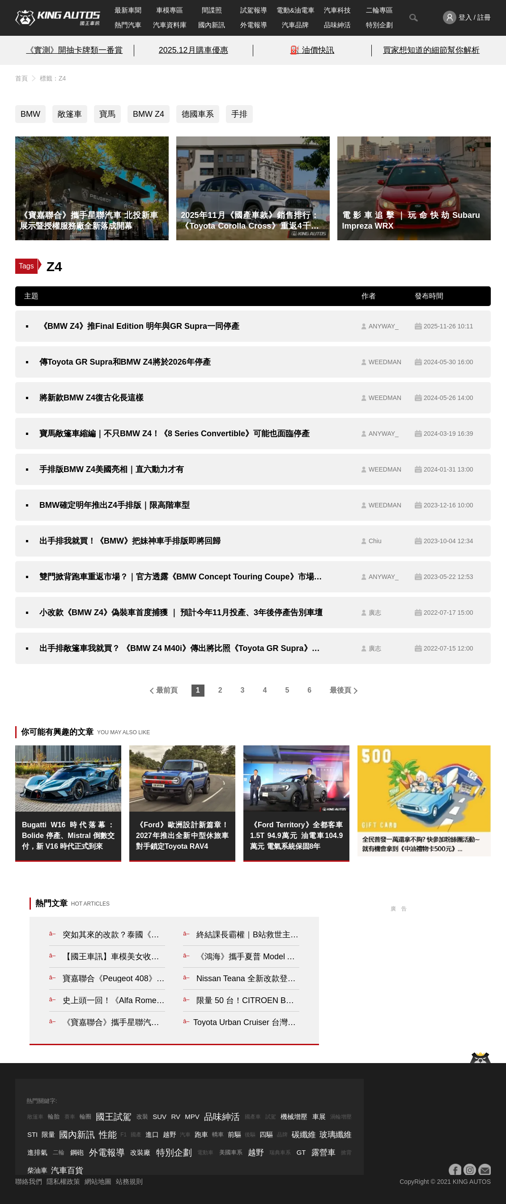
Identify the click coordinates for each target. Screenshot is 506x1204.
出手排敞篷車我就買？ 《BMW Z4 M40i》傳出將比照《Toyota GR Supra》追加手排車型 (181, 648)
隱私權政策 (63, 1181)
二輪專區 (379, 10)
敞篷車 (70, 114)
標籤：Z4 (53, 78)
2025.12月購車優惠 (193, 50)
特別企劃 (379, 25)
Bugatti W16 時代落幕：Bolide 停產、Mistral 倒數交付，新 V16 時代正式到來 (68, 835)
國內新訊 (211, 25)
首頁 (21, 78)
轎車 (218, 1134)
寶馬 (107, 114)
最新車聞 (128, 10)
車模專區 (169, 10)
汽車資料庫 (170, 25)
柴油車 (37, 1170)
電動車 (205, 1152)
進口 (152, 1134)
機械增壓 (294, 1116)
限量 (48, 1134)
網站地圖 (98, 1181)
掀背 (346, 1152)
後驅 (250, 1135)
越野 (169, 1134)
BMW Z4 (148, 114)
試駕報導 (253, 10)
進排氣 (37, 1152)
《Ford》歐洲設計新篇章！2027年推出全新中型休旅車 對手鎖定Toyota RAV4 (182, 835)
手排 (239, 114)
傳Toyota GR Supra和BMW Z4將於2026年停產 (125, 361)
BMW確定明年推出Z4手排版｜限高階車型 (114, 505)
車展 (319, 1116)
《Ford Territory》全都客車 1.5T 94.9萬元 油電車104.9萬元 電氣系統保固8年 (296, 835)
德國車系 (198, 114)
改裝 (142, 1116)
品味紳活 (337, 25)
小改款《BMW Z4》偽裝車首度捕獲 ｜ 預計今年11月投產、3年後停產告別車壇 (181, 612)
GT (301, 1152)
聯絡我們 (28, 1181)
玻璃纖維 (335, 1134)
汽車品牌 (295, 25)
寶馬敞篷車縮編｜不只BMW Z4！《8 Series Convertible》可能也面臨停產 (174, 433)
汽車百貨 (67, 1170)
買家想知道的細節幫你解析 (431, 50)
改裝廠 (140, 1152)
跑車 (201, 1134)
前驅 (234, 1134)
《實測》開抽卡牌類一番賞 (74, 50)
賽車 (69, 1117)
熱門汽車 (128, 25)
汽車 (185, 1135)
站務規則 (129, 1181)
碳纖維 (304, 1134)
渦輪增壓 (341, 1117)
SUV (159, 1116)
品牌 (282, 1135)
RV (175, 1116)
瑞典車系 (280, 1152)
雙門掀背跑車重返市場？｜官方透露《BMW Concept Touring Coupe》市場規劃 (181, 576)
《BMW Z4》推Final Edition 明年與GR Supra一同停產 (139, 326)
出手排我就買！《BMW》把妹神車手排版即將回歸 (130, 540)
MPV (192, 1116)
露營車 (323, 1152)
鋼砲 (77, 1152)
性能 (108, 1135)
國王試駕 (114, 1117)
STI (32, 1134)
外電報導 (253, 25)
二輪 (58, 1152)
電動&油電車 (295, 10)
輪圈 (85, 1116)
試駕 (270, 1117)
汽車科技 (337, 10)
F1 (123, 1135)
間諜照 (212, 10)
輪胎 (54, 1116)
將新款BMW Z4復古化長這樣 (91, 397)
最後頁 (340, 690)
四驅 (266, 1134)
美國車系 (230, 1152)
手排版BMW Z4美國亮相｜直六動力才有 (111, 469)
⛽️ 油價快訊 (312, 50)
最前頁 (167, 690)
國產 (136, 1135)
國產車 (253, 1117)
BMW (30, 114)
